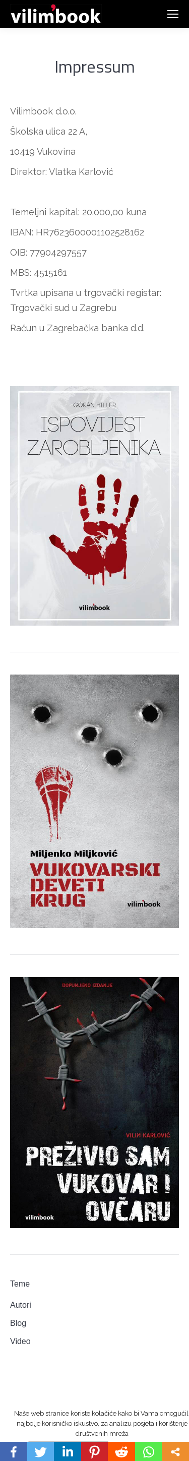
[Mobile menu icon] (173, 14)
